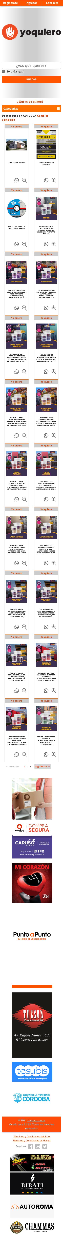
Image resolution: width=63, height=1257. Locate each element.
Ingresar (31, 3)
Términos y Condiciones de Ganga (31, 1140)
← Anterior (12, 766)
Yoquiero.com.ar (36, 1120)
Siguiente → (42, 766)
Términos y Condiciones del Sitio (31, 1136)
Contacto (52, 3)
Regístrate (10, 3)
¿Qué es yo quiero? (30, 101)
